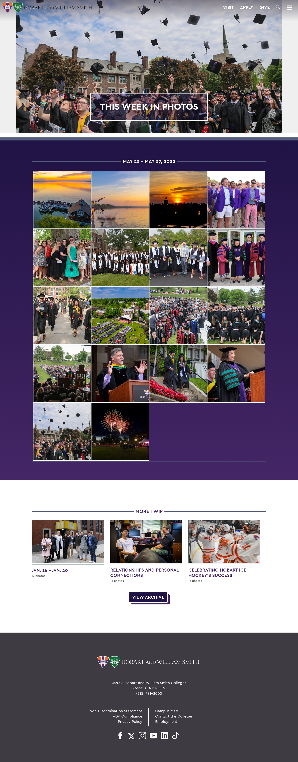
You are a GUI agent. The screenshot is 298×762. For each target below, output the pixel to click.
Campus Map (166, 710)
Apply (246, 7)
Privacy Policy (130, 721)
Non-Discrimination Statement (116, 710)
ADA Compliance (127, 716)
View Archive (148, 597)
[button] (278, 7)
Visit (228, 7)
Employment (166, 721)
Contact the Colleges (174, 716)
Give (264, 7)
